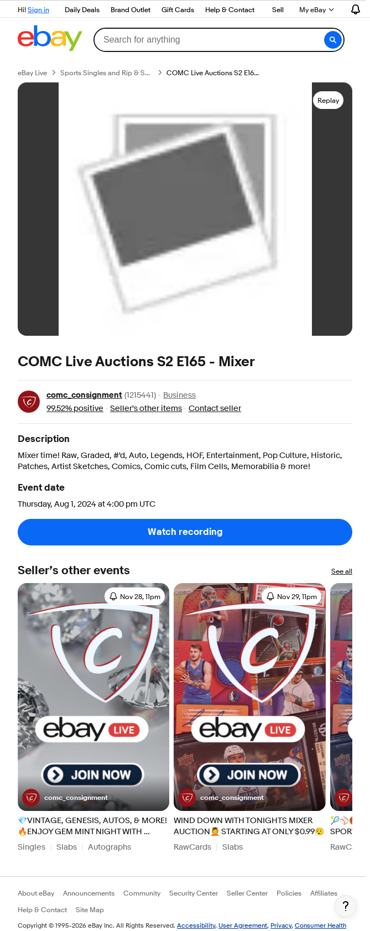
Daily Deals (82, 9)
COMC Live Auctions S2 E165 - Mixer (212, 72)
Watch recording (185, 532)
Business (179, 395)
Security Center (193, 892)
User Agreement (242, 925)
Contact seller (215, 408)
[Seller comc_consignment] (65, 798)
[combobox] (219, 40)
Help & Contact (229, 9)
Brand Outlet (130, 9)
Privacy (280, 925)
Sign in (38, 9)
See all (341, 570)
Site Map (90, 909)
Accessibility (196, 925)
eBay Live (32, 72)
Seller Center (247, 892)
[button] (333, 40)
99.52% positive (74, 408)
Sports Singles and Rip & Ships (106, 72)
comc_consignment (84, 395)
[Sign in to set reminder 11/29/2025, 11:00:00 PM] (291, 596)
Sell (278, 9)
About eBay (36, 892)
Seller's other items (146, 408)
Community (141, 892)
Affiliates (323, 892)
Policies (289, 892)
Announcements (88, 892)
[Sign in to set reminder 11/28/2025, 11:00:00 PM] (135, 596)
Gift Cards (177, 9)
